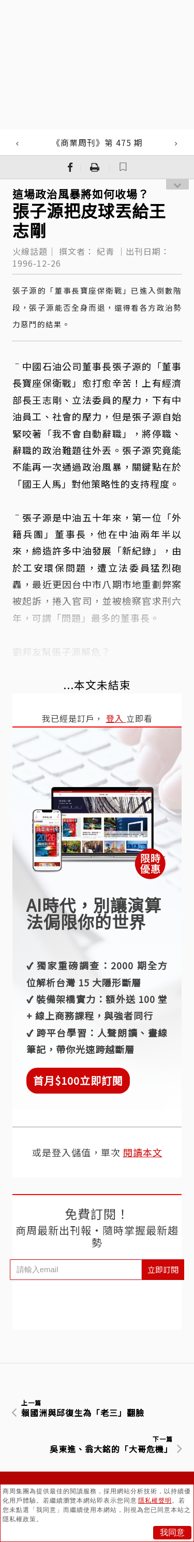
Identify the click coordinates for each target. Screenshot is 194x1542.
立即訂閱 (162, 1269)
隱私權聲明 (155, 1500)
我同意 (172, 1532)
